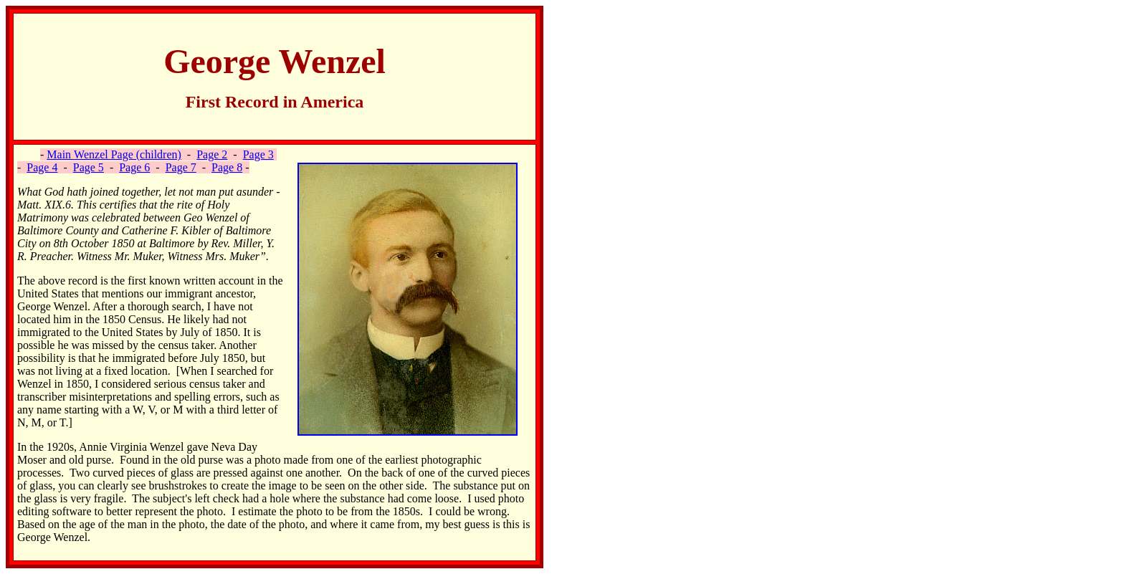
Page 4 (42, 167)
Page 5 (88, 167)
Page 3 (258, 154)
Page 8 (226, 167)
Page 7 (181, 167)
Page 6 (134, 167)
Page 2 (211, 154)
